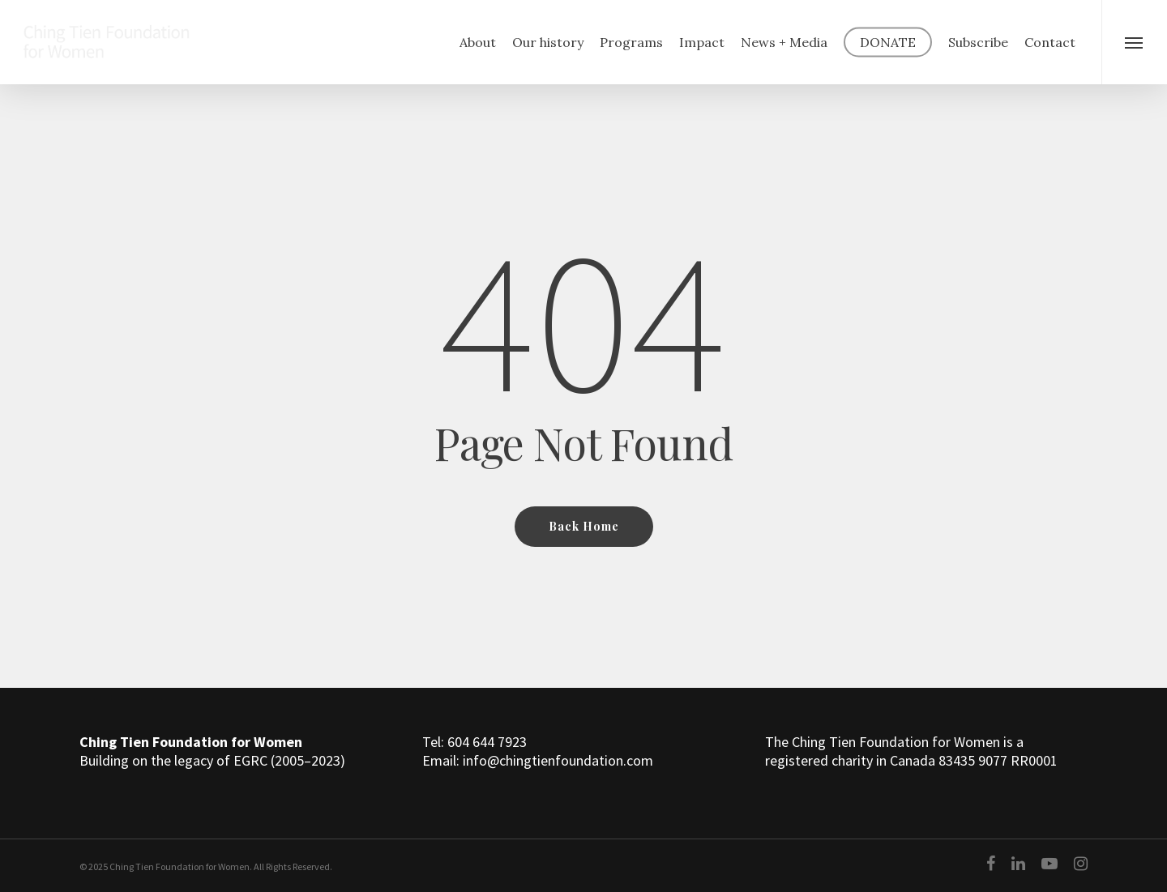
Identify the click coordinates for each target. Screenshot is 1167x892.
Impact (702, 42)
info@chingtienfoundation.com (558, 760)
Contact (1049, 42)
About (478, 42)
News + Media (784, 42)
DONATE (888, 42)
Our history (548, 42)
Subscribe (978, 42)
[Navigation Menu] (1134, 42)
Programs (631, 42)
